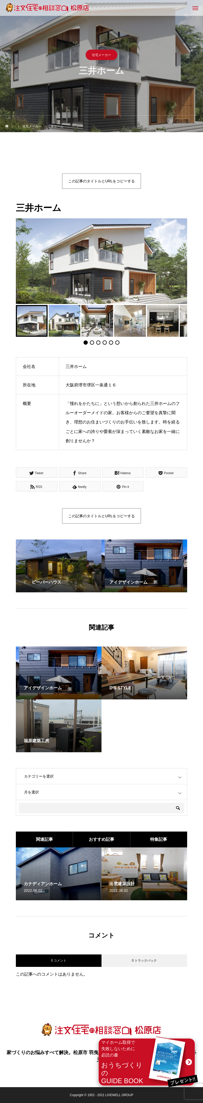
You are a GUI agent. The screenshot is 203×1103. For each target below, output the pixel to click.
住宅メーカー (101, 55)
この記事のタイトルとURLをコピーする (101, 181)
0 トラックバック (144, 960)
